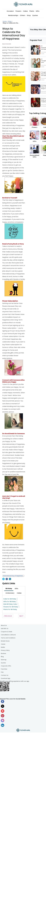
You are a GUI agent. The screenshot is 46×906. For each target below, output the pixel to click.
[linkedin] (10, 579)
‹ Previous (7, 616)
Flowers (18, 11)
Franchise (4, 669)
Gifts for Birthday (9, 601)
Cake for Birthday (9, 599)
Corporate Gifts (6, 666)
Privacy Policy (5, 650)
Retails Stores (5, 641)
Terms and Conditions (8, 638)
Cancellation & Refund (8, 635)
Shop (29, 15)
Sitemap (3, 660)
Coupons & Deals (6, 632)
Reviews (3, 653)
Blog (2, 656)
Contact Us (4, 675)
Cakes (25, 11)
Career (3, 644)
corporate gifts (7, 353)
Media (3, 647)
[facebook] (7, 579)
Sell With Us (4, 628)
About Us (4, 625)
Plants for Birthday (10, 609)
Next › (21, 616)
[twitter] (3, 579)
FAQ (2, 672)
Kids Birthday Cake (10, 604)
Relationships (13, 15)
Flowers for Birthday (10, 607)
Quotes (35, 15)
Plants (31, 11)
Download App (5, 678)
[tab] (8, 588)
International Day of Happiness (13, 576)
